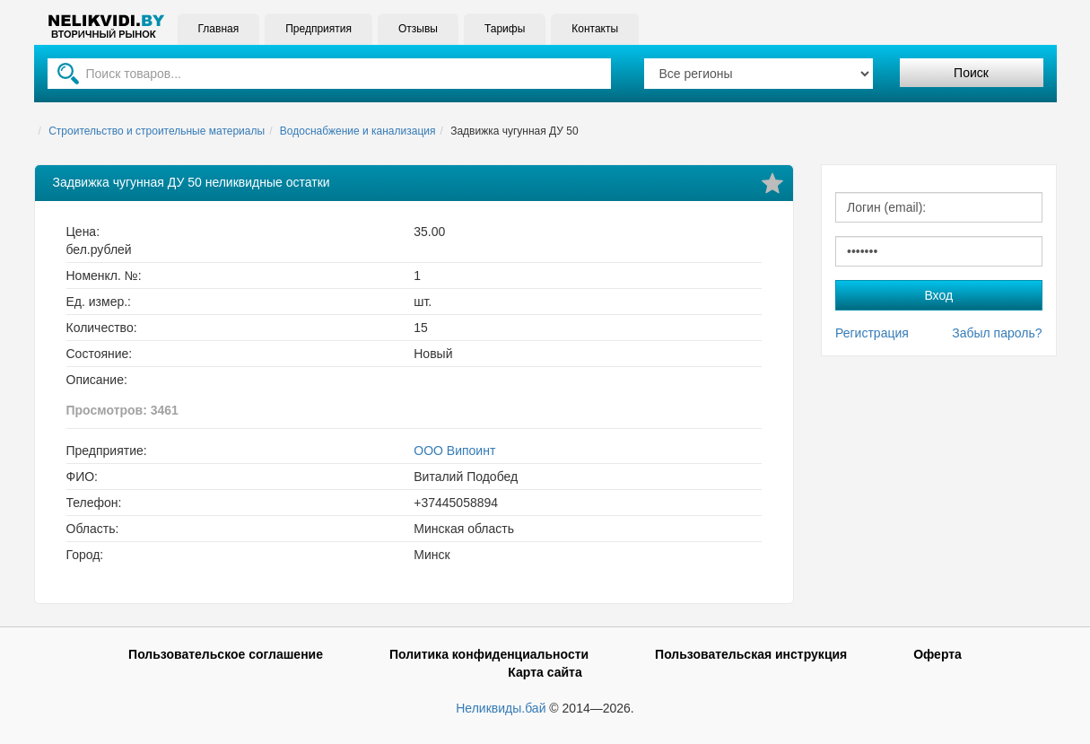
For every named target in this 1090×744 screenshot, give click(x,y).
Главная (219, 28)
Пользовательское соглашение (225, 654)
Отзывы (418, 28)
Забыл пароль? (997, 333)
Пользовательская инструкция (751, 654)
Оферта (937, 654)
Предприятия (318, 28)
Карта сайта (544, 672)
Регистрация (872, 333)
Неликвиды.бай (500, 708)
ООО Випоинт (454, 450)
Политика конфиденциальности (489, 654)
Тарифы (504, 28)
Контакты (594, 28)
